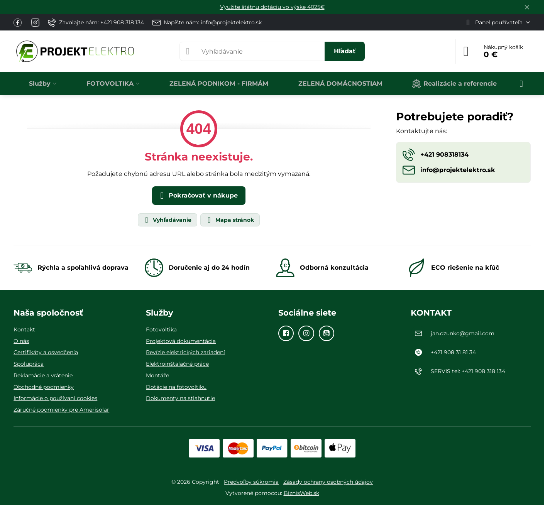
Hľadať (344, 51)
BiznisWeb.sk (301, 493)
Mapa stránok (229, 220)
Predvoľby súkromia (251, 481)
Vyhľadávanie (167, 220)
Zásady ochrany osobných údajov (328, 481)
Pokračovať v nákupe (197, 195)
